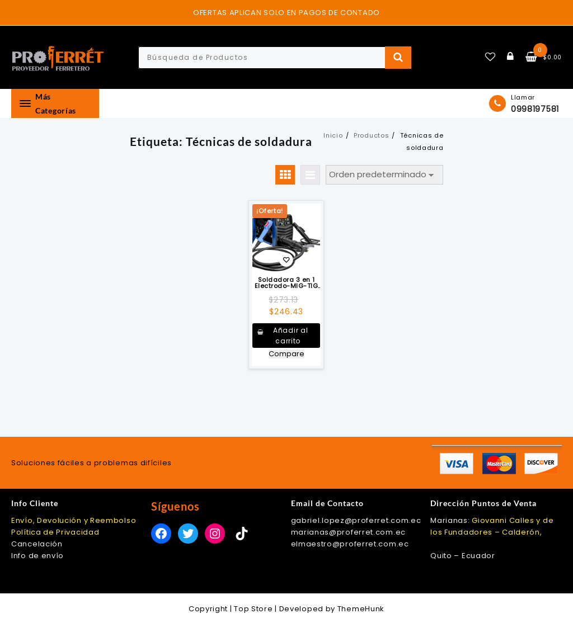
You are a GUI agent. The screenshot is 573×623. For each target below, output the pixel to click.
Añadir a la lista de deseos (286, 261)
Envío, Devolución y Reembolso (73, 520)
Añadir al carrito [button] (290, 335)
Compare (286, 354)
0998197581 (535, 109)
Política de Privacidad (55, 532)
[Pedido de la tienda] (384, 175)
